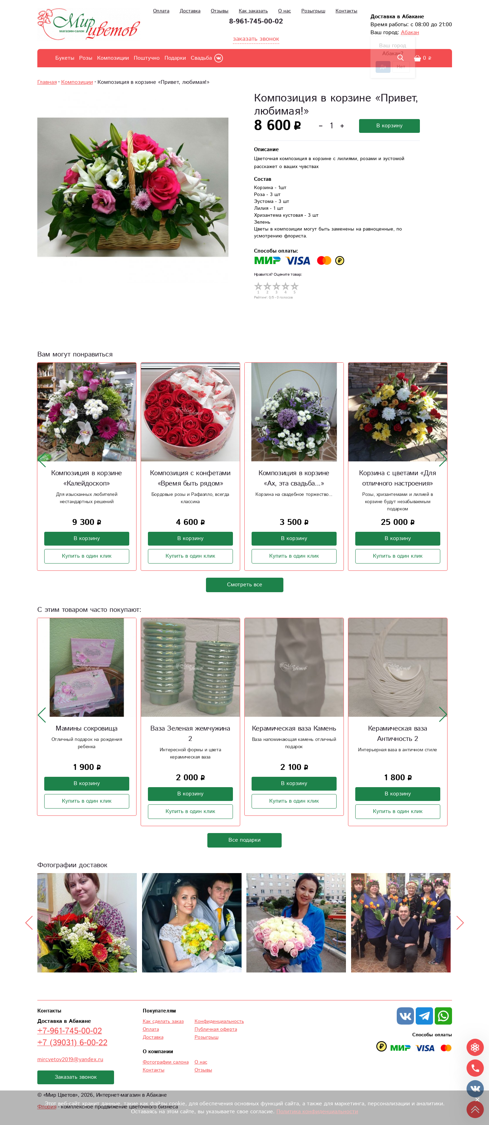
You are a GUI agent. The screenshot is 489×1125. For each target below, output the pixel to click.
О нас (284, 11)
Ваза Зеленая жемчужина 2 (190, 734)
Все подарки (244, 840)
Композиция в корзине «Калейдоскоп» (86, 478)
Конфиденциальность (219, 1021)
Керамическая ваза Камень (294, 729)
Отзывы (219, 11)
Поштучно (147, 58)
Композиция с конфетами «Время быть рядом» (190, 478)
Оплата (161, 11)
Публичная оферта (216, 1029)
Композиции (113, 58)
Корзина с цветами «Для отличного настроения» (397, 478)
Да (383, 66)
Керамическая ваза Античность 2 (397, 734)
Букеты (64, 58)
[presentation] (42, 459)
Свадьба (201, 58)
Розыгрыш (313, 11)
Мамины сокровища (86, 729)
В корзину (389, 126)
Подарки (175, 58)
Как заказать (253, 11)
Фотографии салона (166, 1062)
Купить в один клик (87, 556)
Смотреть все (244, 585)
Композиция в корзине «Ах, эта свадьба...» (293, 478)
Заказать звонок (76, 1077)
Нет (401, 66)
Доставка (190, 11)
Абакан (410, 33)
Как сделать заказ (163, 1021)
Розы (85, 58)
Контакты (346, 11)
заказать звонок (256, 39)
